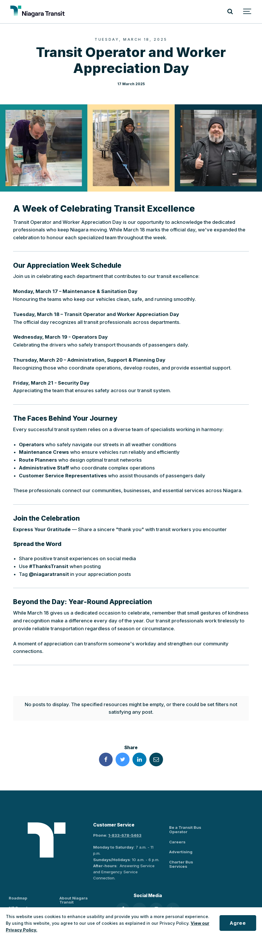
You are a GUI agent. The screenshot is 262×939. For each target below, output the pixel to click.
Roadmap (18, 884)
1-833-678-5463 (124, 822)
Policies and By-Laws (80, 899)
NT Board (18, 894)
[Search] (230, 11)
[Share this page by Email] (156, 746)
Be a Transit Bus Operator (185, 816)
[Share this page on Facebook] (106, 746)
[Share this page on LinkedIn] (139, 746)
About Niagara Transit (73, 886)
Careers (177, 828)
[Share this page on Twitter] (123, 746)
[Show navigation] (247, 11)
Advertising (180, 838)
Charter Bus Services (181, 850)
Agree (238, 923)
